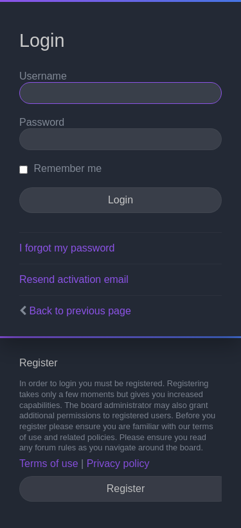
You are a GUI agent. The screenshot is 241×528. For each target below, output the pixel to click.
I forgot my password (67, 248)
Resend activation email (74, 279)
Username (43, 76)
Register (126, 488)
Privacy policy (118, 463)
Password (41, 122)
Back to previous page (79, 310)
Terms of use (48, 463)
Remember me (60, 168)
